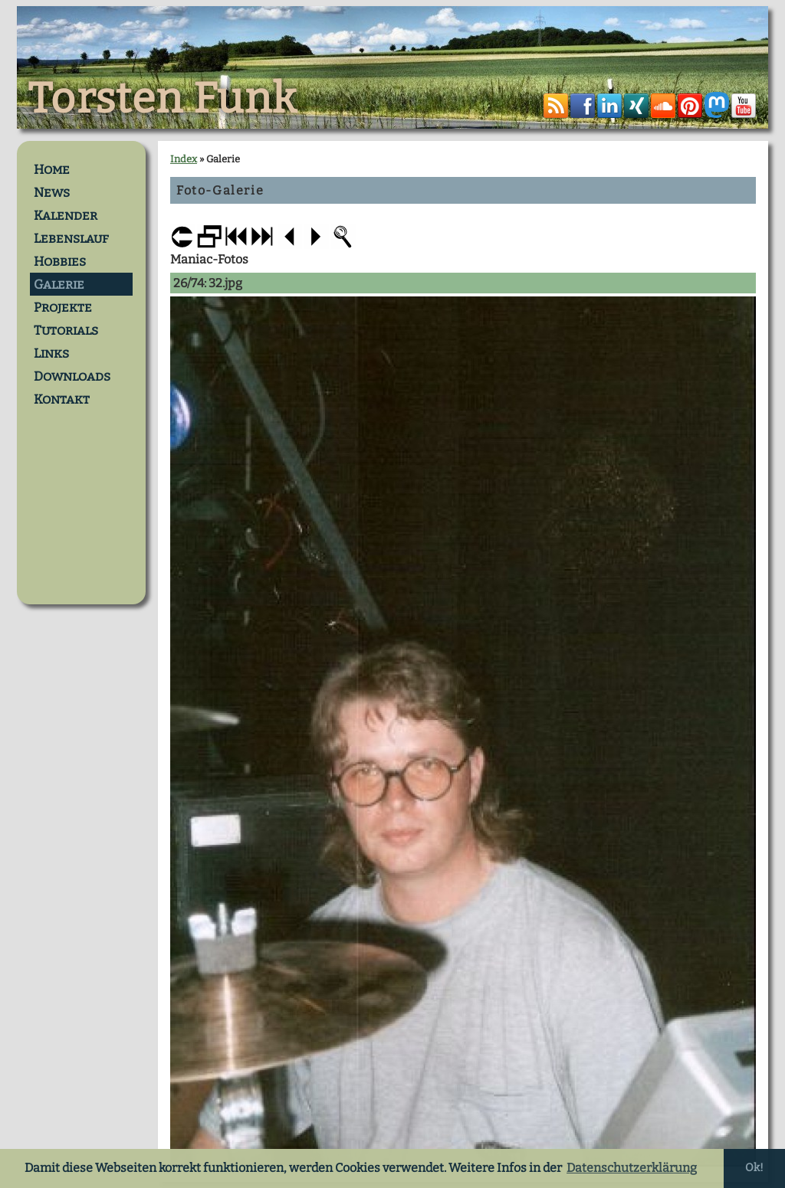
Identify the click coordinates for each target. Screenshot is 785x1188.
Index (183, 159)
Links (51, 353)
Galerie (59, 284)
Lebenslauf (71, 238)
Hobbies (60, 261)
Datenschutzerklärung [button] (632, 1167)
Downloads (72, 376)
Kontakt (62, 399)
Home (52, 169)
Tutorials (66, 330)
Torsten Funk (162, 99)
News (52, 192)
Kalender (65, 215)
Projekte (63, 307)
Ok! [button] (754, 1167)
